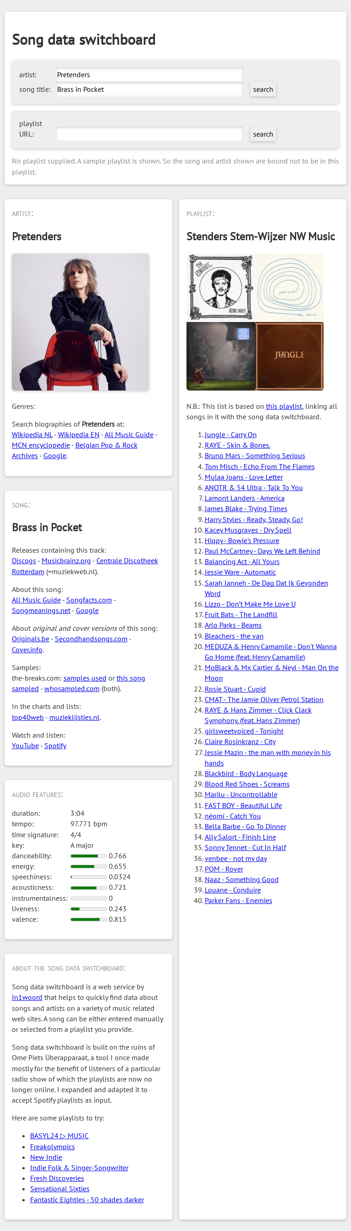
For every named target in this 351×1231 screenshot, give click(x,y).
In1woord (27, 997)
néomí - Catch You (233, 815)
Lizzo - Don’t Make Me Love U (250, 603)
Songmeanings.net (41, 610)
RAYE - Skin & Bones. (238, 444)
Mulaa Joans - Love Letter (244, 476)
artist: (28, 74)
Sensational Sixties (60, 1188)
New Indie (46, 1157)
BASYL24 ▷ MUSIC (59, 1135)
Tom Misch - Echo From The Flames (260, 466)
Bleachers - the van (234, 635)
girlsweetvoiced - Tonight (244, 730)
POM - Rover (224, 868)
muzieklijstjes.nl (74, 717)
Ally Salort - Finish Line (240, 836)
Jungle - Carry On (231, 434)
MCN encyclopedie (41, 444)
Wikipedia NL (32, 434)
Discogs (24, 560)
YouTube (25, 745)
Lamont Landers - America (245, 497)
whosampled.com (72, 688)
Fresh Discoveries (57, 1178)
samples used (85, 677)
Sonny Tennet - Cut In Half (245, 847)
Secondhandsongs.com (91, 638)
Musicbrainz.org (66, 560)
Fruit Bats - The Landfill (241, 614)
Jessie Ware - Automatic (240, 571)
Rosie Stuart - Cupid (235, 688)
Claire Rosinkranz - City (240, 741)
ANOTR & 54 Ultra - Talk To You (254, 487)
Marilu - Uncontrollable (241, 794)
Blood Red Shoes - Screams (247, 783)
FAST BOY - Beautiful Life (243, 805)
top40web (28, 717)
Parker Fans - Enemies (238, 900)
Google (54, 455)
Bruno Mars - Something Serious (255, 455)
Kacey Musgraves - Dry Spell (248, 529)
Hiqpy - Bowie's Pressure (242, 540)
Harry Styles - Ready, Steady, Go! (254, 519)
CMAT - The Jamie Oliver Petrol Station (264, 699)
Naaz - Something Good (242, 879)
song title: (35, 89)
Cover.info (27, 649)
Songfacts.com (89, 599)
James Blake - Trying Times (246, 508)
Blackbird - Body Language (246, 773)
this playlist (284, 406)
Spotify (55, 745)
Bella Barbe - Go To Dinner (245, 826)
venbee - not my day (236, 858)
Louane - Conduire (233, 889)
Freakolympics (52, 1146)
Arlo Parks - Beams (233, 624)
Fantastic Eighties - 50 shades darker (87, 1199)
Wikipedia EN (79, 434)
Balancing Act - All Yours (242, 561)
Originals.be (30, 638)
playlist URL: (30, 128)
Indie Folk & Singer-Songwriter (79, 1167)
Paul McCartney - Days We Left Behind (262, 550)
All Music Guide (129, 434)
